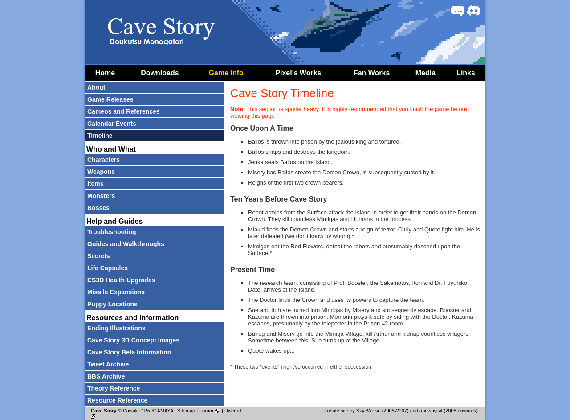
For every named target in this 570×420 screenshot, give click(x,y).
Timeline (100, 135)
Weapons (101, 171)
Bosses (98, 207)
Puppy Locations (112, 304)
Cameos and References (123, 111)
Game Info (226, 73)
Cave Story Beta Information (129, 352)
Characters (103, 159)
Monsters (101, 195)
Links (465, 73)
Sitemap (186, 410)
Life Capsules (107, 268)
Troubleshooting (111, 231)
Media (425, 73)
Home (105, 73)
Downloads (160, 73)
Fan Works (372, 73)
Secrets (98, 255)
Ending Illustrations (116, 328)
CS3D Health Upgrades (121, 280)
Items (95, 183)
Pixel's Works (298, 73)
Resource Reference (117, 400)
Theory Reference (113, 388)
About (96, 87)
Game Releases (110, 99)
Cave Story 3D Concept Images (133, 340)
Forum (209, 410)
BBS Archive (106, 376)
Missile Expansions (116, 292)
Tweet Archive (108, 364)
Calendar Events (111, 123)
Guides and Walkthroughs (125, 243)
